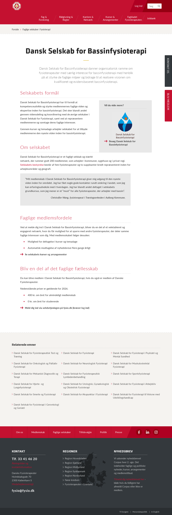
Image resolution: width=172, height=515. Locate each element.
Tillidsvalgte (85, 432)
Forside (15, 29)
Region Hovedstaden (74, 458)
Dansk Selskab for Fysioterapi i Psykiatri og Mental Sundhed (134, 354)
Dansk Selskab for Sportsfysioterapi (130, 373)
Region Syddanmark (74, 471)
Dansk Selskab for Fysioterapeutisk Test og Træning (35, 354)
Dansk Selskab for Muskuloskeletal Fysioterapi (130, 365)
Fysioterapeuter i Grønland (77, 484)
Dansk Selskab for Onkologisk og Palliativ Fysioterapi (34, 365)
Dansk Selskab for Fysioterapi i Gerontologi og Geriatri (35, 406)
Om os (19, 432)
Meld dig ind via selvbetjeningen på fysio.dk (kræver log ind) (57, 307)
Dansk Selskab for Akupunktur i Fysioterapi (84, 394)
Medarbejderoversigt (22, 484)
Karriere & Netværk (88, 18)
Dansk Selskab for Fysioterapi (77, 353)
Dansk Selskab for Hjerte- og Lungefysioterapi (28, 385)
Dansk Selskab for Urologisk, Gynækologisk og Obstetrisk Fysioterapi (85, 385)
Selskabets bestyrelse (32, 164)
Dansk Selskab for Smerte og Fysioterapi (34, 394)
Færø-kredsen (71, 480)
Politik (103, 432)
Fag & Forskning (44, 18)
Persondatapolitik (140, 511)
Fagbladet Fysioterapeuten (132, 18)
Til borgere (123, 511)
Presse (118, 432)
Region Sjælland (72, 462)
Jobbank (151, 18)
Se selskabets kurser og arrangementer (46, 254)
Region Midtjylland (73, 467)
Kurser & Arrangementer (110, 18)
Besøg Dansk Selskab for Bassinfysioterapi (122, 142)
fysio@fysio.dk (23, 490)
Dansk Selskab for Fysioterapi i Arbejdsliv (133, 383)
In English (155, 511)
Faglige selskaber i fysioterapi (36, 29)
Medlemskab (38, 432)
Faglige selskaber (62, 432)
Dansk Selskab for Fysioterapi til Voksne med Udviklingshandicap (135, 396)
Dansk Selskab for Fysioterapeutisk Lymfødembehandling (80, 375)
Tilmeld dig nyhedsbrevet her (129, 479)
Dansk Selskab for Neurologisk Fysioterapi (84, 363)
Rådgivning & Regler (66, 18)
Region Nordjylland (74, 475)
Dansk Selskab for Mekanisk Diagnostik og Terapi (35, 375)
